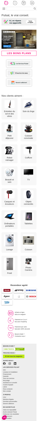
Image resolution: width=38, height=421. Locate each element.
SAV (4, 370)
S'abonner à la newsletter (11, 414)
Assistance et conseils (10, 382)
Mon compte (7, 391)
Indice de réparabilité (9, 410)
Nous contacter (8, 389)
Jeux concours (7, 416)
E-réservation (7, 418)
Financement (7, 374)
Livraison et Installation (10, 372)
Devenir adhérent (8, 403)
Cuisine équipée (8, 385)
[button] (15, 3)
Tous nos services (8, 378)
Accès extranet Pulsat (10, 412)
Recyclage (6, 380)
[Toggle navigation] (4, 8)
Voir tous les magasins (13, 356)
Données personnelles (10, 401)
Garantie (6, 376)
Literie (5, 387)
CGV (4, 397)
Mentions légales (8, 399)
